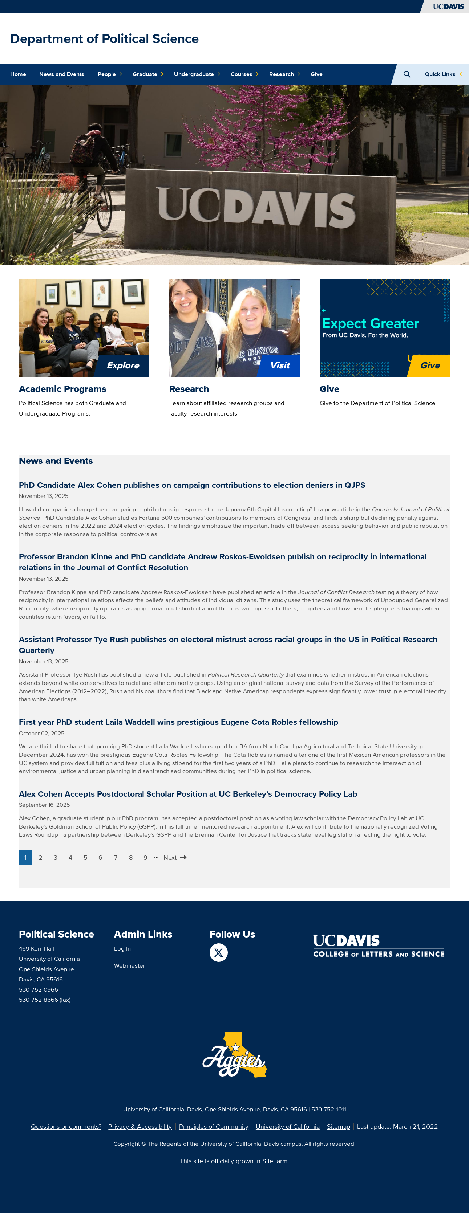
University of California (288, 1126)
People (110, 74)
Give (317, 74)
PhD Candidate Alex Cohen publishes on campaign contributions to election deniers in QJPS (192, 485)
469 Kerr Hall (36, 948)
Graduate (148, 74)
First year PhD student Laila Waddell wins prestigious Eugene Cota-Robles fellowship (178, 722)
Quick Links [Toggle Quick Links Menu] (440, 74)
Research (284, 74)
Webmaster (129, 965)
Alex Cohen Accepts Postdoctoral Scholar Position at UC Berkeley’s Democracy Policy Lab (188, 794)
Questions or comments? (66, 1126)
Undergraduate (197, 74)
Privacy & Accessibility (140, 1126)
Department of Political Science (104, 38)
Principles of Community (213, 1126)
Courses (245, 74)
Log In (122, 948)
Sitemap (338, 1126)
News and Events (61, 74)
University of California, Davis (162, 1109)
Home (18, 74)
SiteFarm (275, 1161)
